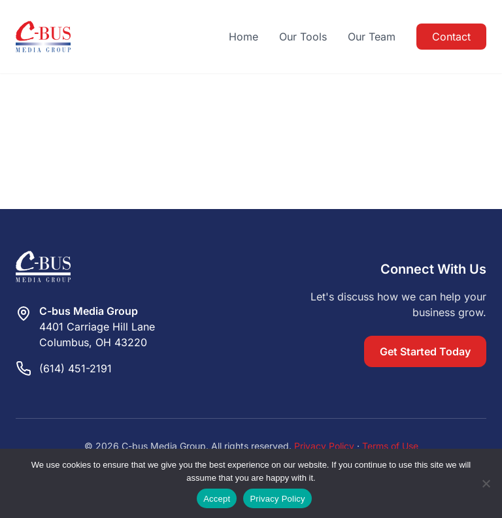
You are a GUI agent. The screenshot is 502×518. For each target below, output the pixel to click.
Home (243, 36)
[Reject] (485, 483)
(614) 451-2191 (75, 368)
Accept (216, 499)
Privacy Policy (324, 445)
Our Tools (303, 36)
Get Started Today (425, 351)
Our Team (371, 36)
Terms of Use (390, 445)
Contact (451, 36)
